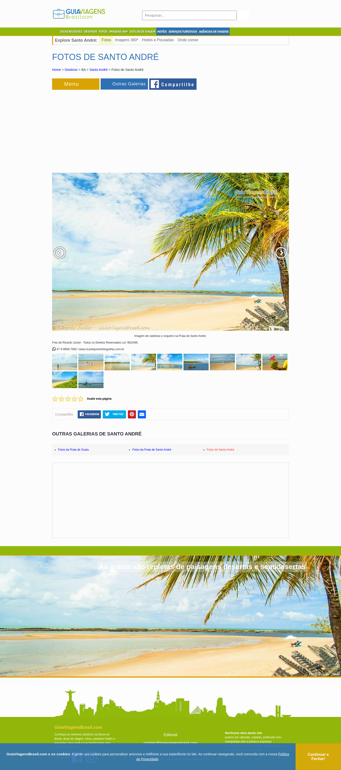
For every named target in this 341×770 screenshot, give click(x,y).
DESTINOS (90, 32)
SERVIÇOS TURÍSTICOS (183, 32)
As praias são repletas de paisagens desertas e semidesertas (202, 567)
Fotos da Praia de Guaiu (73, 449)
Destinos (71, 70)
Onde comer (188, 40)
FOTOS (103, 32)
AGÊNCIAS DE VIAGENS (214, 32)
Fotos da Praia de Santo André (151, 449)
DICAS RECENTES (71, 32)
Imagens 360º (126, 40)
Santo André (99, 70)
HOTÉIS (162, 32)
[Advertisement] (104, 129)
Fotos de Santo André (220, 449)
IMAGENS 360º (118, 32)
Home (56, 70)
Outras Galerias (129, 84)
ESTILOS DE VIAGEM (142, 32)
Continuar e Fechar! (318, 756)
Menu (71, 84)
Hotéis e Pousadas (158, 40)
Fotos (106, 40)
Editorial (170, 735)
